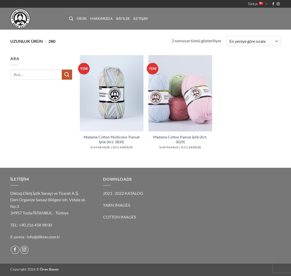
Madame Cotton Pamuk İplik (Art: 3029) (180, 139)
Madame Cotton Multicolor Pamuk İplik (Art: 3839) (112, 139)
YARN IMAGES (116, 205)
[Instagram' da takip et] (278, 4)
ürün (82, 18)
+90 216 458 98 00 (35, 224)
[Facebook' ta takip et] (273, 4)
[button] (71, 19)
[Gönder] (67, 75)
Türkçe (258, 4)
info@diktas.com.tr (43, 236)
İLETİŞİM (140, 18)
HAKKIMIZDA (101, 18)
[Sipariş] (253, 41)
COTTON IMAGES (119, 216)
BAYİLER (123, 18)
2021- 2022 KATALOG (123, 193)
